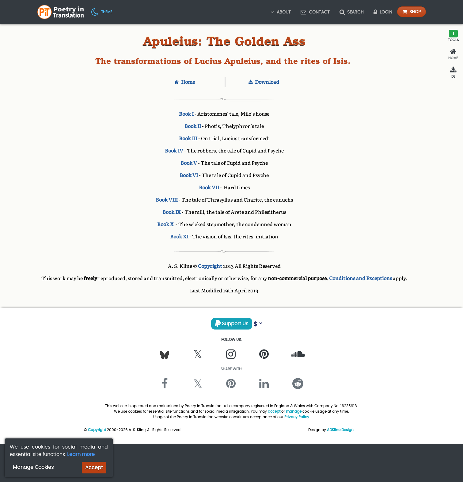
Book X (166, 224)
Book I (186, 114)
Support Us (231, 323)
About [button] (281, 12)
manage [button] (294, 411)
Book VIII (167, 200)
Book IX (171, 212)
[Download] (453, 73)
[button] (101, 12)
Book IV (174, 151)
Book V (188, 163)
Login (383, 12)
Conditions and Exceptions (360, 278)
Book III (188, 138)
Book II (192, 126)
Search (352, 12)
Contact (315, 12)
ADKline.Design (340, 429)
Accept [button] (94, 467)
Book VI (189, 175)
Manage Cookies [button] (33, 467)
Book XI (179, 237)
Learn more (81, 454)
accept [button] (274, 411)
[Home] (453, 54)
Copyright (210, 266)
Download (264, 82)
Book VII (209, 188)
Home (185, 82)
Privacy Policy (296, 416)
